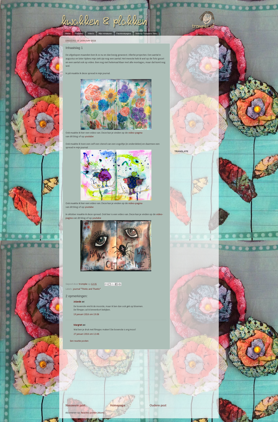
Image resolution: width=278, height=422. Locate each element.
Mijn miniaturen (105, 33)
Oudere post (158, 405)
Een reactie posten (79, 341)
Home (67, 33)
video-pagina (135, 133)
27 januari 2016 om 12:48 (86, 334)
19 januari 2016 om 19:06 (86, 314)
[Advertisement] (116, 376)
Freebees (79, 33)
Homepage (117, 405)
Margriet (78, 325)
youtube (89, 136)
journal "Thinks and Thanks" (87, 289)
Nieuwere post (75, 405)
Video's (91, 33)
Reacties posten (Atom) (92, 413)
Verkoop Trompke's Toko (146, 33)
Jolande (77, 302)
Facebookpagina (123, 33)
